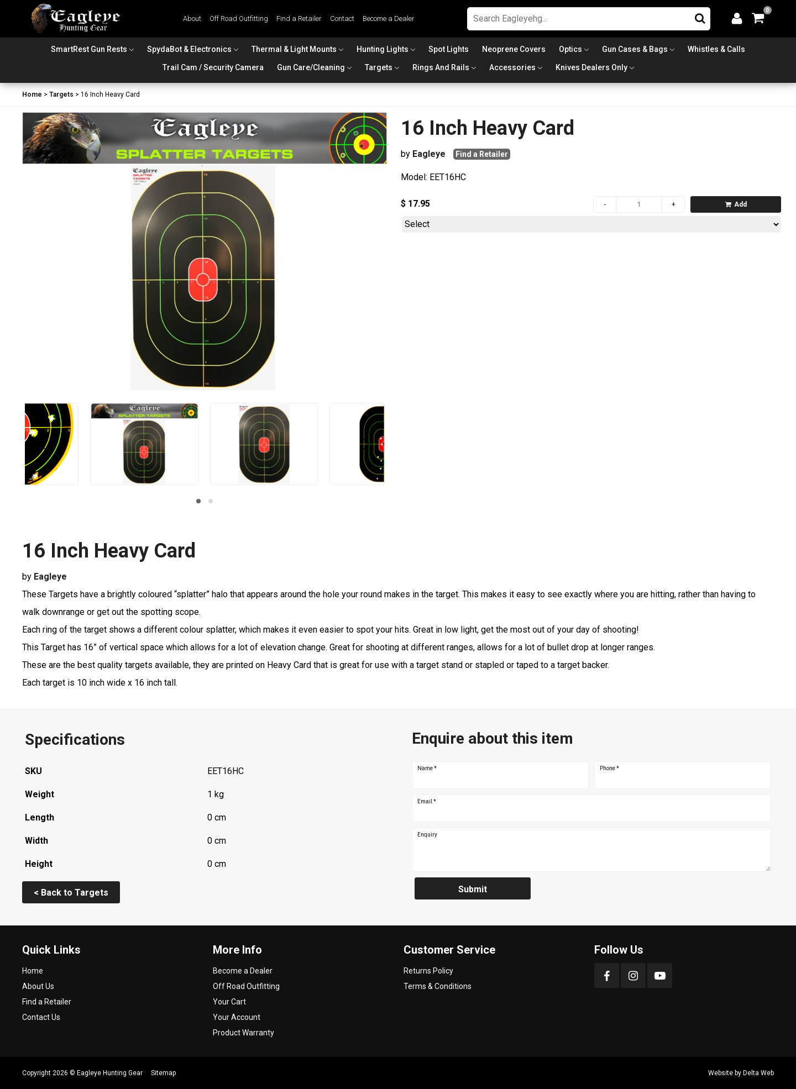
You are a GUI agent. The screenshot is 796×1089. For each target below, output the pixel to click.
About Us (38, 986)
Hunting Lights (383, 49)
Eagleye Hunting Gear (110, 1073)
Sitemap (163, 1073)
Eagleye (429, 154)
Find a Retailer (299, 18)
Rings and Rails (440, 67)
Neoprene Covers (514, 49)
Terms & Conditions (438, 986)
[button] (198, 501)
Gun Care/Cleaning (311, 67)
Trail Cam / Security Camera (213, 67)
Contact (342, 18)
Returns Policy (428, 970)
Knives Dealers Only (591, 67)
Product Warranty (243, 1032)
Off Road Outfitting (239, 18)
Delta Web (758, 1073)
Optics (570, 49)
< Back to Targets (71, 892)
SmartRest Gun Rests (89, 49)
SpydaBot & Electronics (189, 49)
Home (32, 94)
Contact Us (41, 1017)
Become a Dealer (389, 18)
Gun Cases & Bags (635, 49)
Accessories (512, 67)
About (192, 18)
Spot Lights (448, 49)
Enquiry (427, 835)
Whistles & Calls (716, 49)
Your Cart (229, 1001)
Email (426, 801)
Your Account (236, 1017)
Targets (378, 67)
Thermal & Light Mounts (294, 49)
